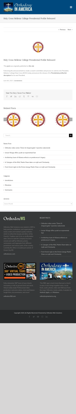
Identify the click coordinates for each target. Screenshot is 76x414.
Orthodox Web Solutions (54, 313)
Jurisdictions (18, 80)
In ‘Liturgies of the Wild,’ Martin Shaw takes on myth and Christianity (27, 162)
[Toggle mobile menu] (71, 7)
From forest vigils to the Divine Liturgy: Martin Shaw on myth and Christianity (30, 167)
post (8, 66)
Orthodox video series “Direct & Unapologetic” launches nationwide (28, 148)
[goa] (38, 46)
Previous (63, 30)
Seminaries (8, 190)
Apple (48, 292)
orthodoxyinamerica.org (48, 296)
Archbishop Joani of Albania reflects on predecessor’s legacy (25, 157)
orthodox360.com (10, 296)
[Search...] (36, 135)
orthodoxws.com (9, 254)
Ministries (8, 185)
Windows (56, 292)
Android (42, 292)
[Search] (70, 135)
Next (69, 30)
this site (31, 66)
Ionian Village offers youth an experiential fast (20, 153)
